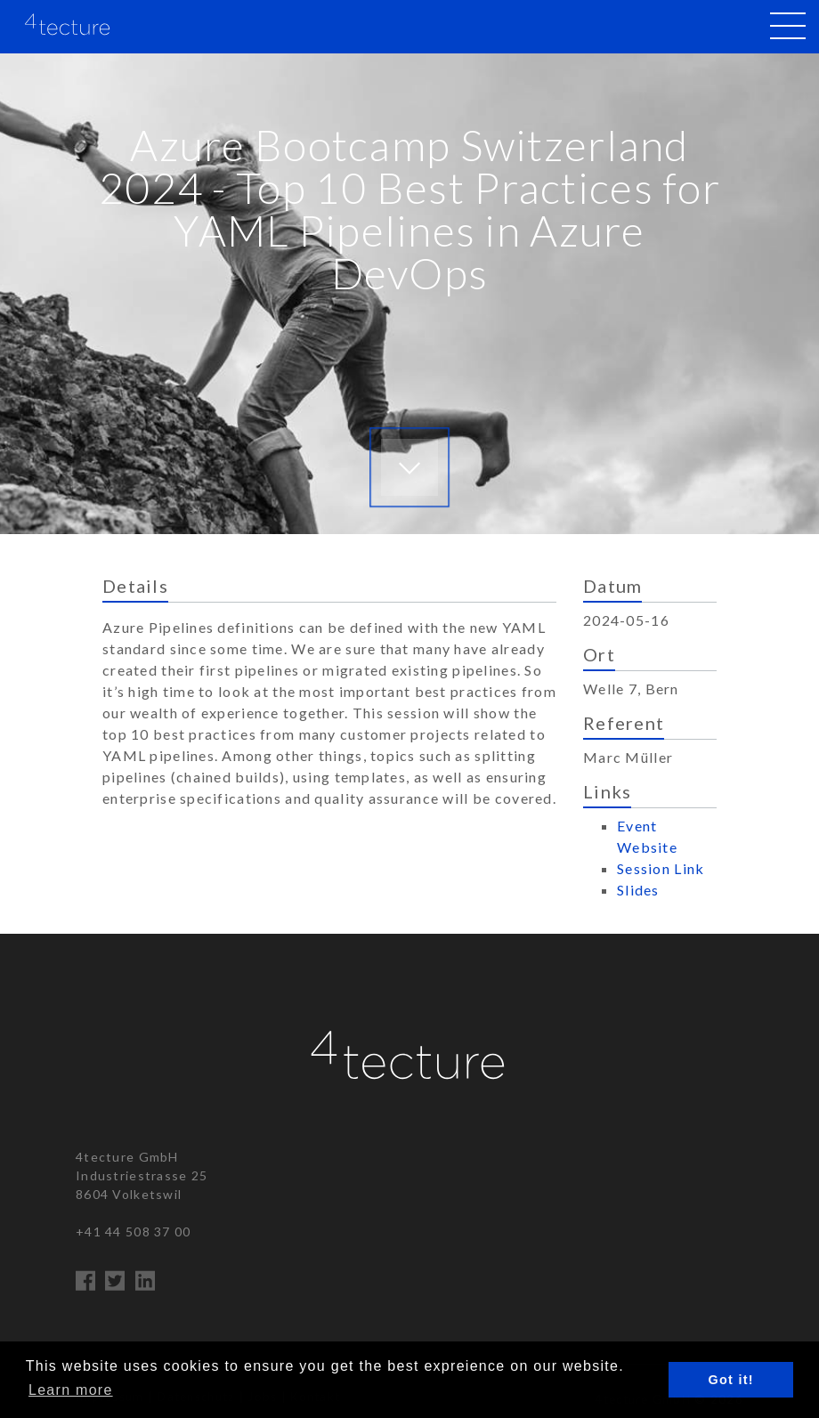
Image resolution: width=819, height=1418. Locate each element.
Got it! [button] (731, 1380)
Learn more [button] (70, 1390)
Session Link (660, 868)
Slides (638, 889)
